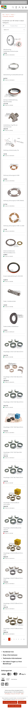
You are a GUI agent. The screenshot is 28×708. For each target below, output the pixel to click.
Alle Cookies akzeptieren (14, 706)
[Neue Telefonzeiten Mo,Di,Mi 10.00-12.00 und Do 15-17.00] (14, 2)
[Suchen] (13, 7)
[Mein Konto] (19, 7)
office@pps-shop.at (10, 693)
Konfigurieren (22, 702)
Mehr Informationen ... (19, 699)
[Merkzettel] (16, 7)
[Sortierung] (14, 29)
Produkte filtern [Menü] (13, 26)
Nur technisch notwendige (10, 702)
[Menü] (25, 7)
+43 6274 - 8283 (19, 693)
